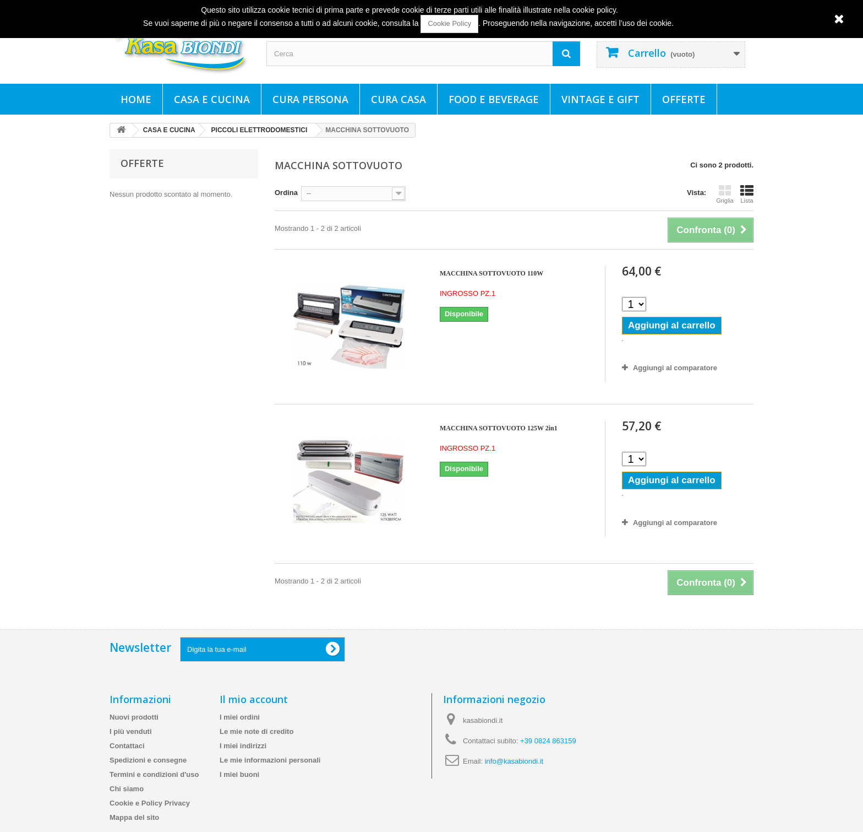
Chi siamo (127, 789)
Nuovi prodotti (134, 717)
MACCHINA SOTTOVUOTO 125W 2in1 (499, 428)
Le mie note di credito (256, 731)
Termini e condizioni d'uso (154, 774)
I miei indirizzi (243, 746)
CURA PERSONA (310, 99)
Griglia (725, 194)
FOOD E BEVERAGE (494, 99)
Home (136, 99)
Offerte (684, 99)
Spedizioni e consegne (148, 760)
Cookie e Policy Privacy (150, 803)
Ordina (286, 192)
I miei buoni (239, 774)
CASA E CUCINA (212, 99)
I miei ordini (240, 717)
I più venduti (131, 731)
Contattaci (127, 746)
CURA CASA (398, 99)
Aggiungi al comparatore (675, 368)
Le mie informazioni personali (270, 760)
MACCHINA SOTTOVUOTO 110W (491, 273)
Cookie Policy (449, 23)
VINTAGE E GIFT (600, 99)
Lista (746, 194)
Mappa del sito (134, 817)
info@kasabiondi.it (514, 761)
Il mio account (254, 699)
